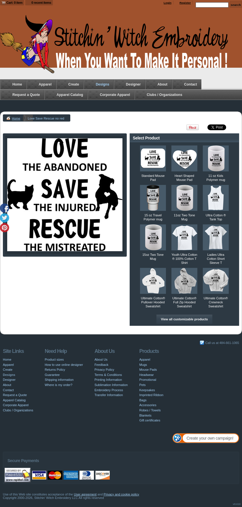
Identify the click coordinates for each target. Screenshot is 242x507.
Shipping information (59, 379)
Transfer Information (108, 395)
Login (167, 2)
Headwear (146, 375)
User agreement (85, 494)
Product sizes (54, 359)
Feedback (101, 364)
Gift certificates (149, 420)
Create (73, 84)
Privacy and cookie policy (121, 494)
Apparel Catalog (69, 95)
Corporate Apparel (115, 95)
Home (17, 84)
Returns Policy (55, 369)
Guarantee (52, 375)
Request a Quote (26, 95)
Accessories (147, 405)
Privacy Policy (104, 369)
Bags (142, 400)
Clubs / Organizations (164, 95)
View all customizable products (184, 319)
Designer (133, 84)
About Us (100, 359)
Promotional (147, 379)
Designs (102, 84)
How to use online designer (64, 364)
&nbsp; (153, 158)
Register (185, 2)
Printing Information (108, 379)
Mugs (143, 364)
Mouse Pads (148, 369)
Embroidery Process (108, 390)
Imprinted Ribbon (151, 395)
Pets (142, 385)
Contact (190, 84)
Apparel (45, 84)
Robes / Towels (149, 410)
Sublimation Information (111, 385)
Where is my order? (58, 385)
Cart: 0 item (14, 2)
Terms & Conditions (108, 375)
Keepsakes (147, 390)
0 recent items (41, 2)
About (162, 84)
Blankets (145, 415)
